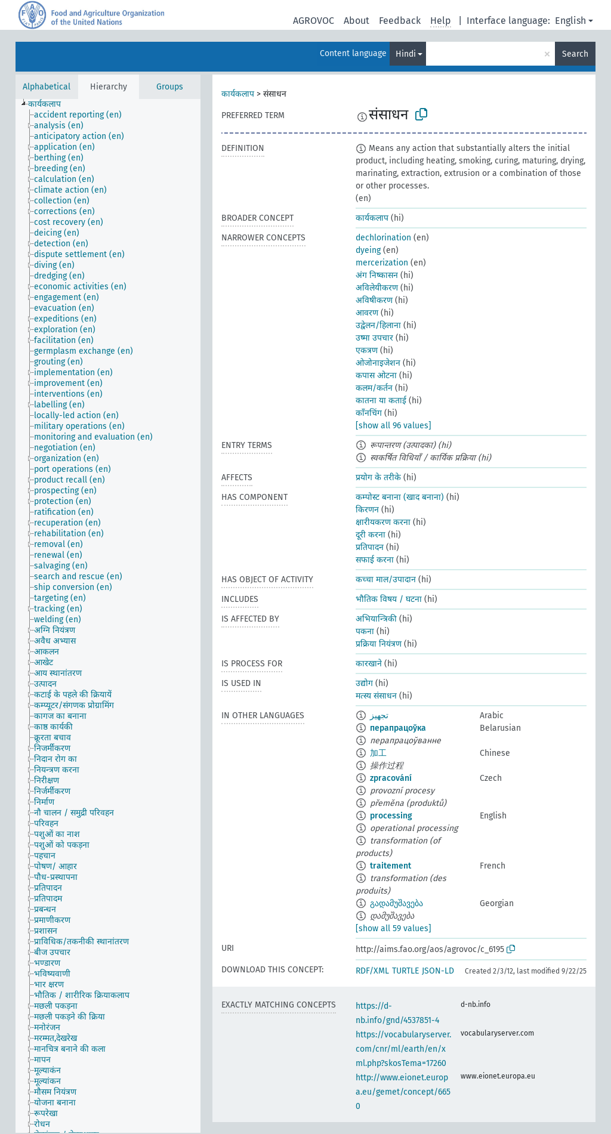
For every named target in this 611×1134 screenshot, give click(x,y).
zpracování (391, 778)
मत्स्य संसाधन (376, 696)
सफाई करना (375, 560)
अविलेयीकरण (377, 288)
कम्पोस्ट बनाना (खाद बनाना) (400, 497)
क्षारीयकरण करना (383, 522)
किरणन (367, 510)
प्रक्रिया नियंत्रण (379, 644)
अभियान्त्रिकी (376, 619)
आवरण (367, 313)
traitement (390, 866)
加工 (378, 753)
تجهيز (379, 715)
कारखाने (369, 664)
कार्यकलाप (237, 94)
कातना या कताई (381, 400)
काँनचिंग (369, 413)
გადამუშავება (396, 903)
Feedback (400, 20)
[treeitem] (49, 104)
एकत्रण (367, 350)
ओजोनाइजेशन (378, 363)
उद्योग (364, 683)
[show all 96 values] (393, 426)
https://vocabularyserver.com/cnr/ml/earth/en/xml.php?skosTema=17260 (403, 1049)
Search (575, 54)
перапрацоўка (398, 728)
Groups (169, 87)
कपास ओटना (376, 375)
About (356, 20)
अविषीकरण (374, 300)
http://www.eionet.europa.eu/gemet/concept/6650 (403, 1092)
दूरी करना (370, 535)
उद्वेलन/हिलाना (378, 325)
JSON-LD (438, 971)
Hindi (406, 54)
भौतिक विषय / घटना (389, 599)
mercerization (382, 263)
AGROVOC (313, 20)
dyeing (368, 250)
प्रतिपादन (370, 547)
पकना (365, 631)
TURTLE (405, 971)
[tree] (108, 616)
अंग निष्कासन (377, 275)
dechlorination (383, 238)
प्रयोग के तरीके (378, 477)
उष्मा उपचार (374, 338)
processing (391, 816)
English (570, 20)
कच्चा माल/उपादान (386, 579)
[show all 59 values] (393, 928)
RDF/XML (372, 971)
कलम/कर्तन (374, 388)
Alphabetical (46, 87)
